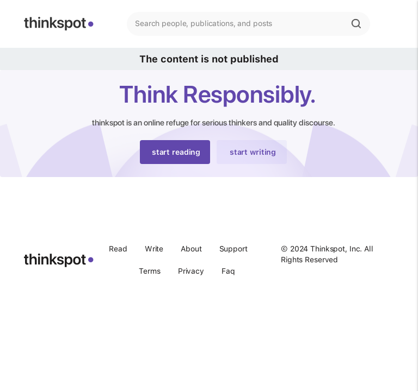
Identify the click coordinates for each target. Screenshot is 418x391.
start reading (176, 152)
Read (118, 248)
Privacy (191, 271)
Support (233, 248)
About (191, 248)
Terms (149, 271)
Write (154, 248)
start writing (253, 152)
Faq (228, 271)
